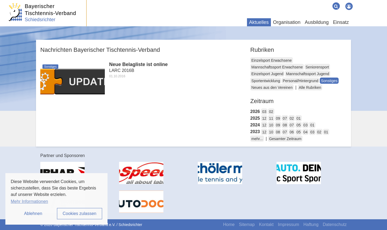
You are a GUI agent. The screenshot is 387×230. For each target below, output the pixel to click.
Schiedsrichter (40, 19)
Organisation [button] (286, 22)
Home (229, 224)
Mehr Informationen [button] (29, 201)
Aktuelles (259, 22)
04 (305, 132)
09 (278, 118)
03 (264, 111)
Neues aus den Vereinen (271, 87)
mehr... (257, 139)
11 (271, 118)
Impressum (288, 224)
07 (285, 118)
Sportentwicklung (265, 81)
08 (285, 125)
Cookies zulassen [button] (79, 213)
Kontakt (266, 224)
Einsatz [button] (341, 22)
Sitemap (247, 224)
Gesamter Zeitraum (285, 139)
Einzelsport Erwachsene (271, 60)
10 (271, 125)
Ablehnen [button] (33, 213)
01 (298, 118)
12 (264, 118)
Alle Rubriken (310, 87)
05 (298, 125)
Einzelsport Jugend (267, 74)
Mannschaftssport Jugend (307, 74)
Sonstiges (329, 81)
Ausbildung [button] (317, 22)
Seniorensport (317, 67)
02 (271, 111)
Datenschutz (335, 224)
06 (292, 132)
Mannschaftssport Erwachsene (277, 67)
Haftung (310, 224)
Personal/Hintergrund (300, 81)
